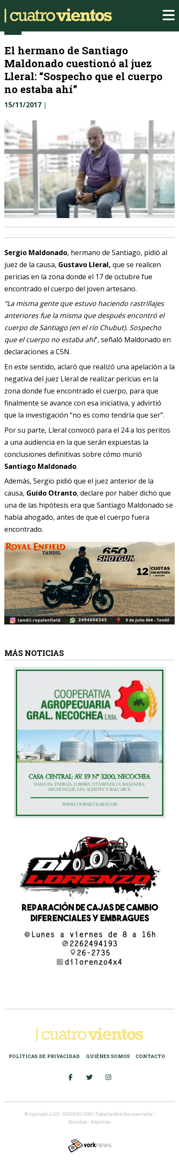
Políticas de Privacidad (44, 1056)
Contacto (150, 1056)
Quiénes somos (108, 1056)
